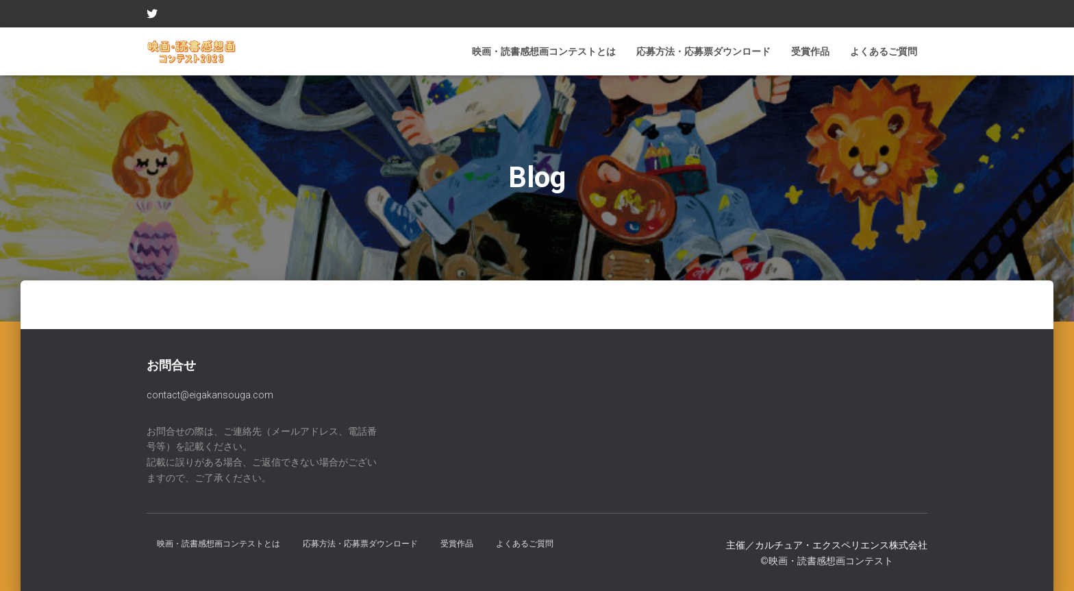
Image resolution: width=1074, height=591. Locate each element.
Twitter (152, 16)
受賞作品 (810, 51)
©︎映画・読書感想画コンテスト (826, 560)
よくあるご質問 (883, 51)
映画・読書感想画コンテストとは (544, 51)
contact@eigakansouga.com (210, 394)
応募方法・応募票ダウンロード (703, 51)
